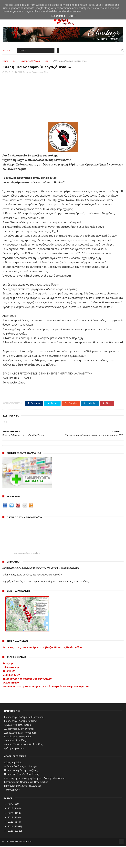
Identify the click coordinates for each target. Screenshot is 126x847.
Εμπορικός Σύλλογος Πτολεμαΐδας (22, 787)
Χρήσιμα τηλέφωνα (14, 749)
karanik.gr (8, 672)
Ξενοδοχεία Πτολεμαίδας (17, 737)
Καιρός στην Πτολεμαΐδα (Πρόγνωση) (24, 718)
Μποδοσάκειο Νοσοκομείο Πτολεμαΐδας (26, 783)
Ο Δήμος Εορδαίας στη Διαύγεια (21, 767)
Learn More (58, 16)
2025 (11, 809)
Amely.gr (7, 664)
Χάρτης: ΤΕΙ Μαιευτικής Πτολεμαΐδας (23, 745)
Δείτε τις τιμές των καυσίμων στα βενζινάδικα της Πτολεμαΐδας (42, 648)
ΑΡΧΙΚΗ (6, 51)
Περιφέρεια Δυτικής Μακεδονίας (21, 775)
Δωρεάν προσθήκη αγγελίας (19, 729)
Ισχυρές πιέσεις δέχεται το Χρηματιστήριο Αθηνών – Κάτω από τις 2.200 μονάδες (45, 582)
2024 (11, 814)
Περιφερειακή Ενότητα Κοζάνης (21, 771)
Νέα (46, 61)
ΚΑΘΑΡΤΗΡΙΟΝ (11, 683)
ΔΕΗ (14, 61)
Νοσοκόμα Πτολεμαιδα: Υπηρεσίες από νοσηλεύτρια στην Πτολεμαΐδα (45, 687)
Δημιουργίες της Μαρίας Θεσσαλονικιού (27, 679)
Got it (72, 16)
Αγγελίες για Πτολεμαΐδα (17, 726)
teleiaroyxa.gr (10, 668)
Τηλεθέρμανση (12, 790)
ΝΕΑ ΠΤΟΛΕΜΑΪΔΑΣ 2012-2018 (18, 843)
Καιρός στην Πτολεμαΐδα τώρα (20, 722)
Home (5, 61)
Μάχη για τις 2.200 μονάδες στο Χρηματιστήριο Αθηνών (32, 575)
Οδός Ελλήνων (11, 675)
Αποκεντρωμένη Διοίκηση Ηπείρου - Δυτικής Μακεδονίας (34, 779)
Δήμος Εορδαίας (12, 763)
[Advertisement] (62, 98)
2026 (11, 805)
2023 (11, 818)
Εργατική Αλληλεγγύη (30, 61)
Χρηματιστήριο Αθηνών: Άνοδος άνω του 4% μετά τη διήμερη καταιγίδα (40, 568)
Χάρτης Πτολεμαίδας (15, 741)
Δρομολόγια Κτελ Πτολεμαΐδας (20, 733)
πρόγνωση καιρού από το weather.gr (27, 554)
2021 (11, 827)
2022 (11, 822)
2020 (11, 831)
